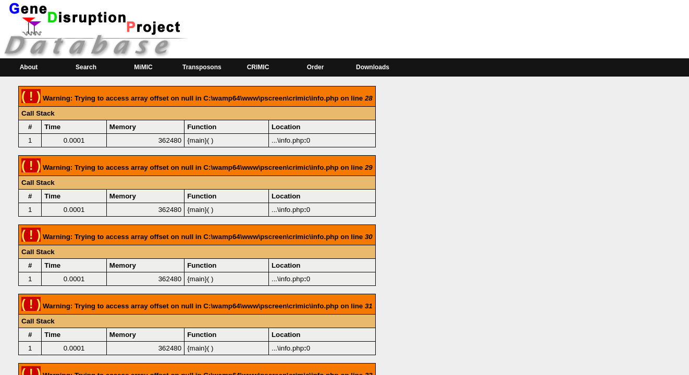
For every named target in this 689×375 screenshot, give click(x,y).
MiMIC (143, 67)
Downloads (372, 67)
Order (315, 67)
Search (86, 67)
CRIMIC (258, 67)
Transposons (202, 67)
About (29, 67)
